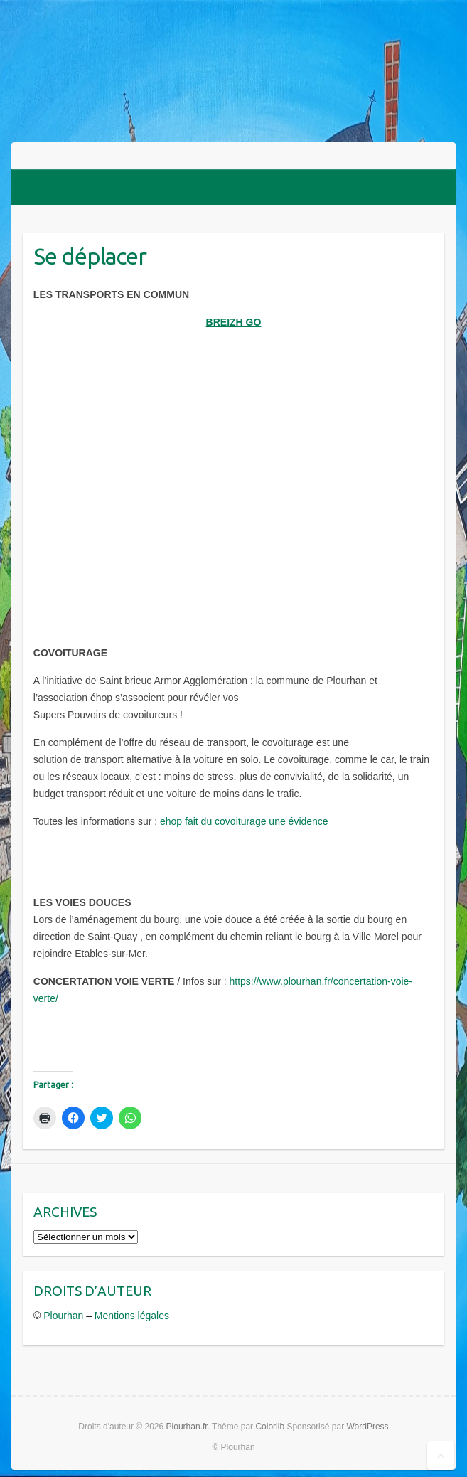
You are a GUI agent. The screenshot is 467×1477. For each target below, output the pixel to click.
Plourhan (63, 1315)
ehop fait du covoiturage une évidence (244, 821)
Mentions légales (132, 1315)
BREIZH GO (234, 322)
